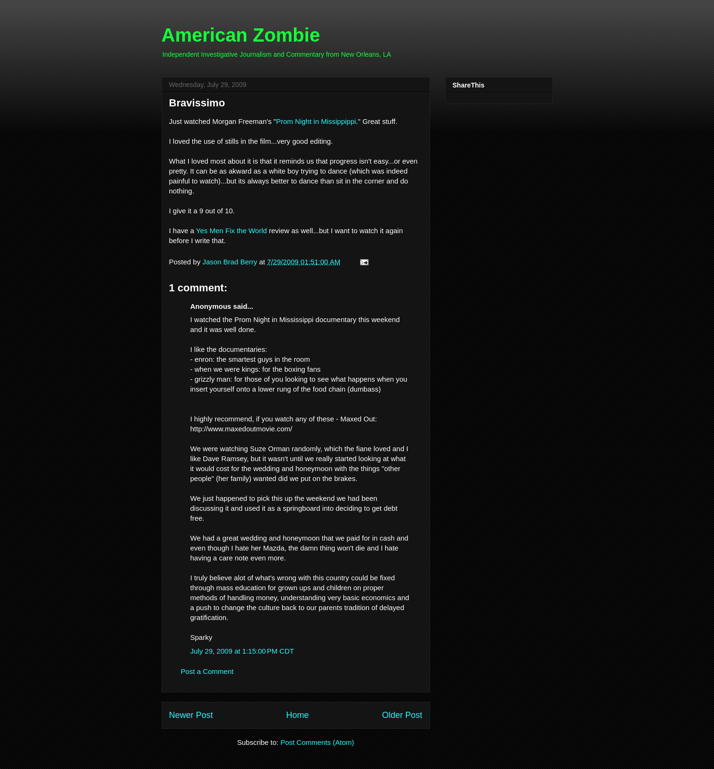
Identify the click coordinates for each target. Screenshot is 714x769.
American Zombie (241, 35)
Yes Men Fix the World (232, 231)
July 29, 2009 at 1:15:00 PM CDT (242, 651)
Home (297, 715)
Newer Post (191, 715)
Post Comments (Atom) (317, 742)
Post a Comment (207, 671)
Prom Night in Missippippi (316, 121)
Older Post (402, 715)
